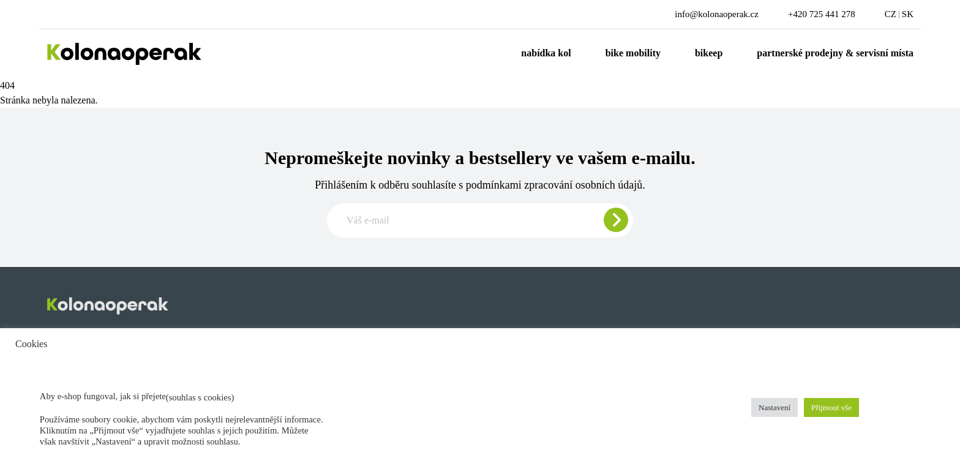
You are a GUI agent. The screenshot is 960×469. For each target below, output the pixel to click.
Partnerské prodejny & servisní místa (835, 53)
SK (907, 14)
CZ (890, 14)
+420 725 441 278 (821, 14)
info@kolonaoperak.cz (717, 14)
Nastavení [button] (774, 407)
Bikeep (708, 53)
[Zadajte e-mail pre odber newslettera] (480, 220)
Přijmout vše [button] (831, 407)
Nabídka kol (546, 53)
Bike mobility (633, 53)
